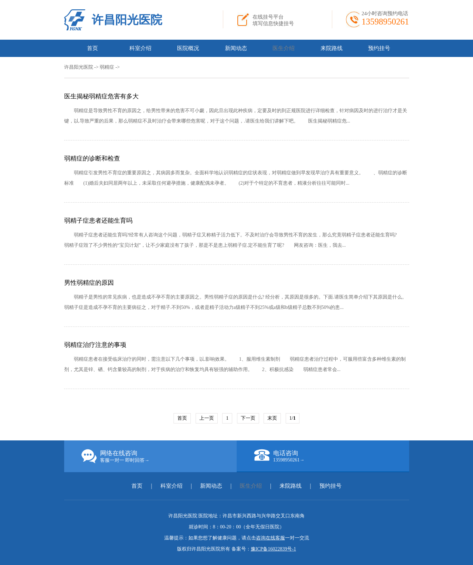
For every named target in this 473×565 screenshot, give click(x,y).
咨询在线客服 (270, 537)
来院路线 (332, 48)
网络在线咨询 (159, 456)
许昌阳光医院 (127, 19)
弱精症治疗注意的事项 (95, 344)
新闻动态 (236, 48)
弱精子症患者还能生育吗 (98, 220)
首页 (92, 48)
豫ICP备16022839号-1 (273, 549)
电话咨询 (331, 456)
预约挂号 (379, 48)
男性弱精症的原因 (89, 282)
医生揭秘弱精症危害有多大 (101, 96)
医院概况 (188, 48)
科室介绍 (140, 48)
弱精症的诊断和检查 (92, 158)
